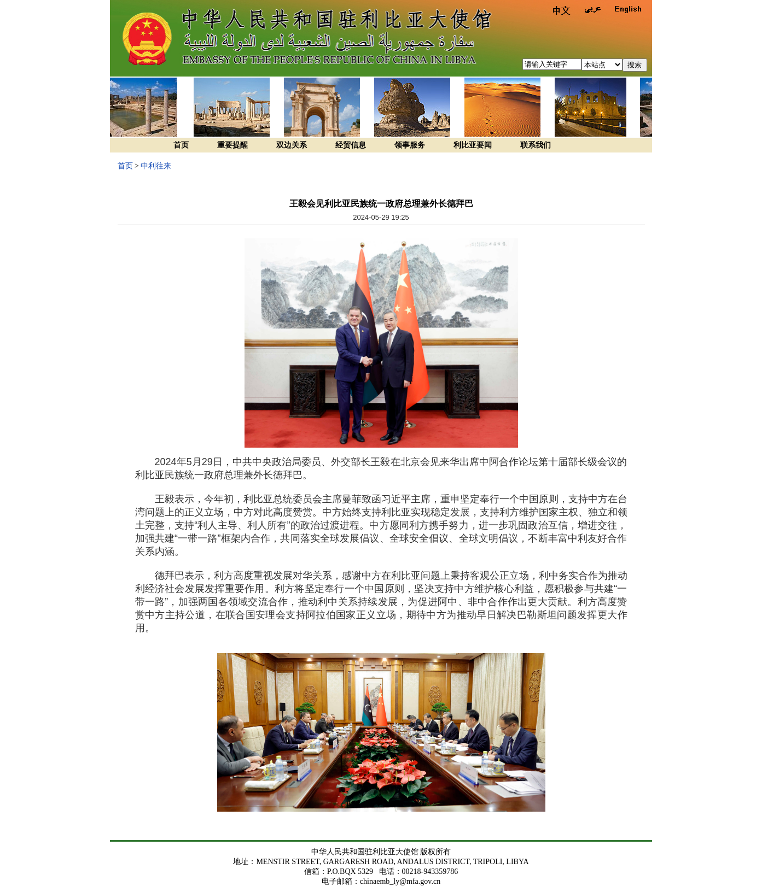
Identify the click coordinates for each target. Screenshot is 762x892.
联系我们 (535, 145)
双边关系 (291, 145)
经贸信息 (350, 145)
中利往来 (156, 166)
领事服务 (409, 145)
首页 (181, 145)
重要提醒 (232, 145)
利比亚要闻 (472, 145)
